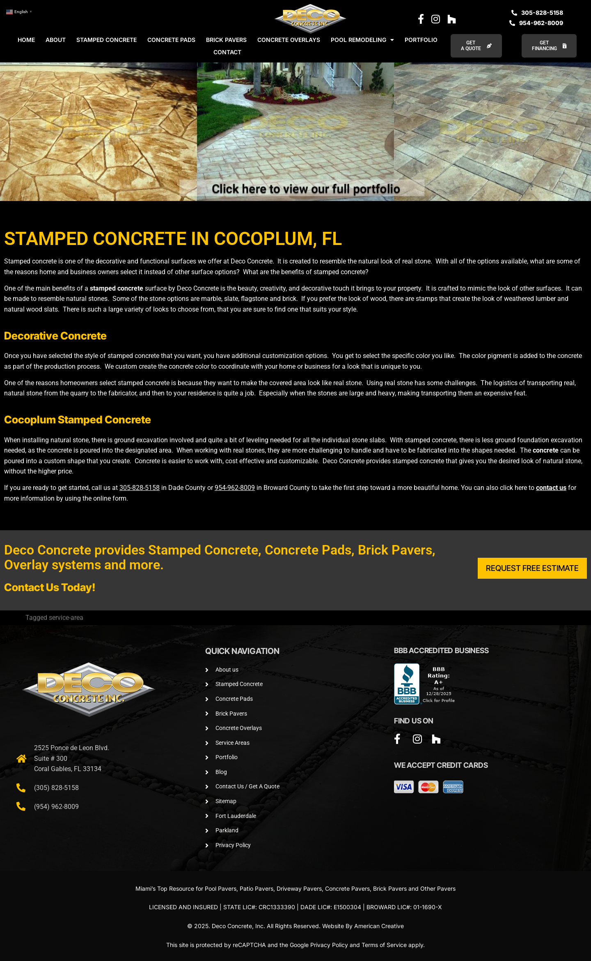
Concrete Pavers (347, 888)
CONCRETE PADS (171, 39)
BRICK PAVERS (226, 39)
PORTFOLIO (421, 39)
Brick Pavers (390, 888)
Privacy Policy (329, 944)
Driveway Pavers (299, 888)
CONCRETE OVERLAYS (288, 39)
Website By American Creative (363, 925)
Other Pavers (438, 888)
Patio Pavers (256, 888)
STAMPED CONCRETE (106, 39)
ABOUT (56, 39)
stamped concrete (116, 288)
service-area (66, 617)
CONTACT (227, 52)
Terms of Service (384, 944)
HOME (26, 39)
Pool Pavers (220, 888)
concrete (546, 450)
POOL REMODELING (362, 40)
